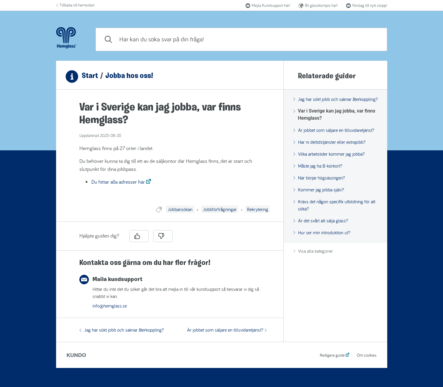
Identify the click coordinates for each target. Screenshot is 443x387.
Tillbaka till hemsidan (75, 5)
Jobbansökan (180, 209)
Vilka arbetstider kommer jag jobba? (329, 154)
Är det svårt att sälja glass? (320, 221)
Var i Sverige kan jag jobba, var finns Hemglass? (334, 114)
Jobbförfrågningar (220, 209)
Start (90, 76)
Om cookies (366, 355)
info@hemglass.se (109, 306)
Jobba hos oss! (129, 76)
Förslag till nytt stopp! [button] (366, 5)
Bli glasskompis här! (318, 5)
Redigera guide (332, 355)
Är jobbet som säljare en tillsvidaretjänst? (227, 330)
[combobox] (241, 39)
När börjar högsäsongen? (319, 178)
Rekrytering (257, 209)
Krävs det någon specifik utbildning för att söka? (334, 205)
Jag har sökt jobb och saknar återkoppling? (121, 330)
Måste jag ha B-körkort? (317, 166)
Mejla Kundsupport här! (268, 5)
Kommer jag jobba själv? (318, 190)
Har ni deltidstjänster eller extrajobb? (329, 142)
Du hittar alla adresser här (118, 181)
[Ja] (139, 236)
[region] (169, 151)
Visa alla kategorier (313, 251)
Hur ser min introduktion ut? (321, 232)
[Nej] (162, 236)
